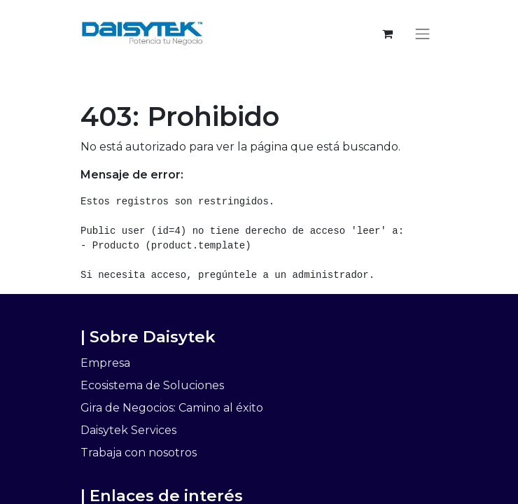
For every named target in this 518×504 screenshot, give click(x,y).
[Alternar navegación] (422, 33)
